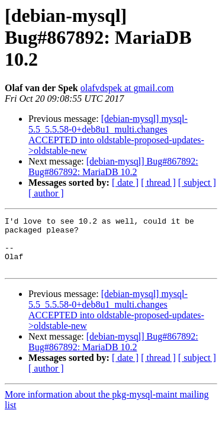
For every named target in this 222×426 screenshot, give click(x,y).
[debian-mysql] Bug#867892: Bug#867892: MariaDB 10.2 (113, 166)
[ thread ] (158, 183)
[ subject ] (197, 183)
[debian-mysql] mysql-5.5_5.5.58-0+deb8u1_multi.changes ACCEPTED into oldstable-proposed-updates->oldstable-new (116, 135)
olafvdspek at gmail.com (127, 88)
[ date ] (125, 183)
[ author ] (46, 193)
